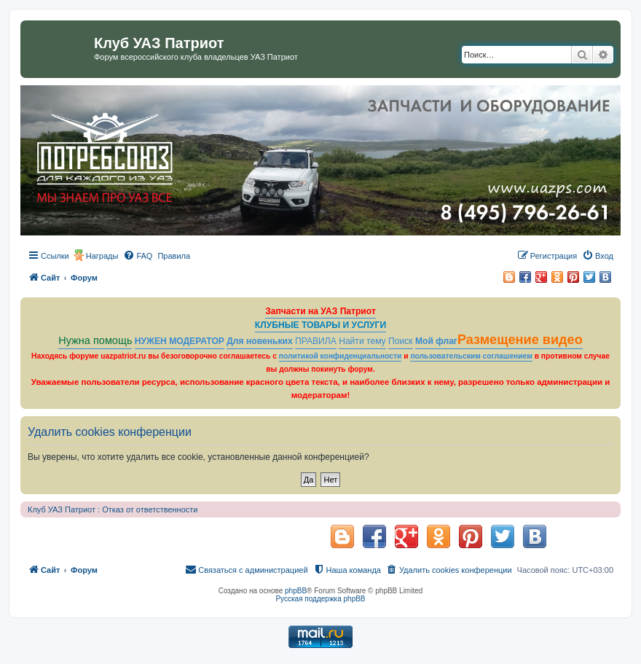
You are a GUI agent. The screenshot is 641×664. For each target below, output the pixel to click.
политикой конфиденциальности (340, 356)
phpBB (296, 591)
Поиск (400, 341)
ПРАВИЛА (316, 341)
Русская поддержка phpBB (320, 599)
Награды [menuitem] (102, 255)
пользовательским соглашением (471, 356)
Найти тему (362, 341)
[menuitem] (137, 256)
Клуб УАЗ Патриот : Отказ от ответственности (112, 509)
